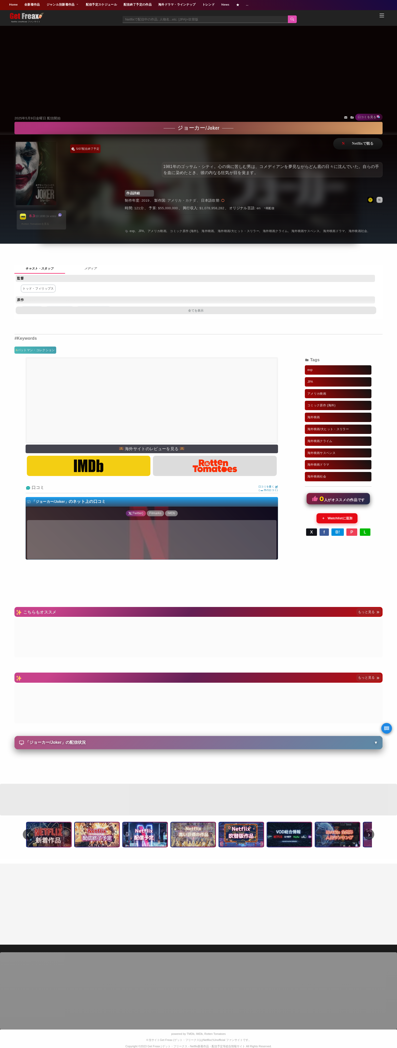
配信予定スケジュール (101, 4)
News (225, 4)
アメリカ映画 (157, 231)
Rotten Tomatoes (215, 1033)
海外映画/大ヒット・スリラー (238, 231)
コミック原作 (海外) (184, 231)
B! (337, 532)
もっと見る (369, 612)
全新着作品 (32, 4)
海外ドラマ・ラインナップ (177, 4)
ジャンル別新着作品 (63, 4)
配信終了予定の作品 (138, 4)
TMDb (190, 1033)
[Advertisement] (198, 64)
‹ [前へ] (28, 834)
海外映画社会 (358, 231)
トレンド (208, 4)
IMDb (199, 1033)
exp (132, 231)
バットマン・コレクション (36, 350)
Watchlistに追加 (337, 518)
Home (13, 4)
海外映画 (208, 231)
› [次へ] (369, 834)
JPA (141, 231)
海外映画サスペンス (305, 231)
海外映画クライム (275, 231)
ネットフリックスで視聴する (358, 143)
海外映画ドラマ (334, 231)
